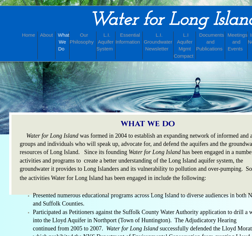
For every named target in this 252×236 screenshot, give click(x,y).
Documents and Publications (210, 41)
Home (28, 35)
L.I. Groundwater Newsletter (158, 41)
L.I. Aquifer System (105, 41)
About (46, 35)
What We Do (63, 41)
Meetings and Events (237, 41)
